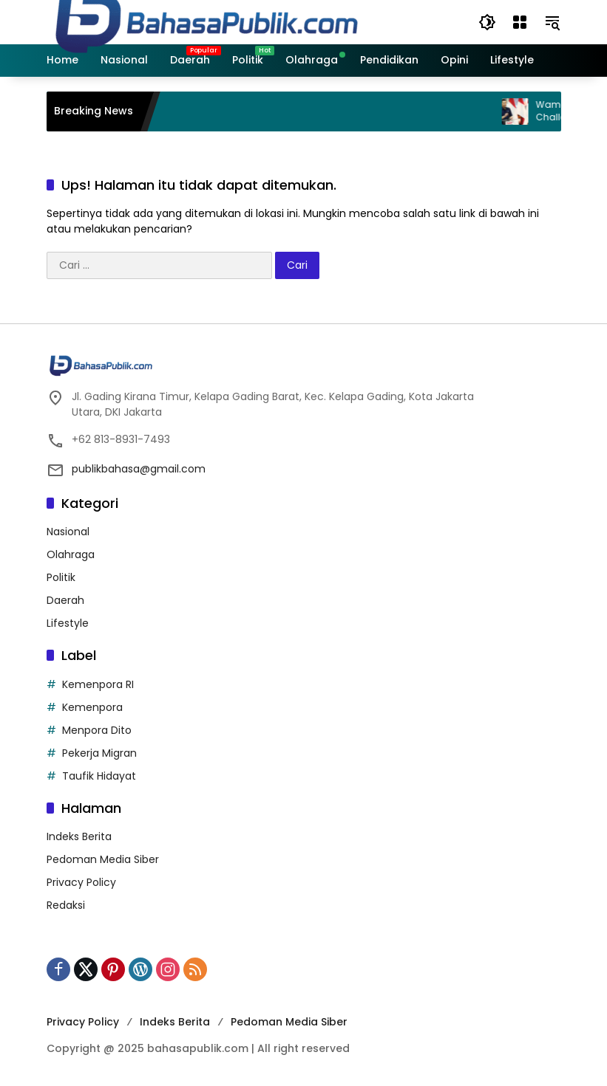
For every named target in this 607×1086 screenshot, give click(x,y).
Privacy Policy (81, 882)
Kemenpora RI (98, 684)
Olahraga (71, 554)
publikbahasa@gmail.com (139, 468)
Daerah (65, 600)
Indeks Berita (79, 836)
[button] (487, 22)
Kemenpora (92, 707)
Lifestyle (68, 623)
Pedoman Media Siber (103, 859)
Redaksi (66, 905)
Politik (61, 577)
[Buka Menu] (520, 22)
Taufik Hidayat (99, 776)
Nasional (68, 531)
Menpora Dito (97, 730)
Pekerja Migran (99, 753)
